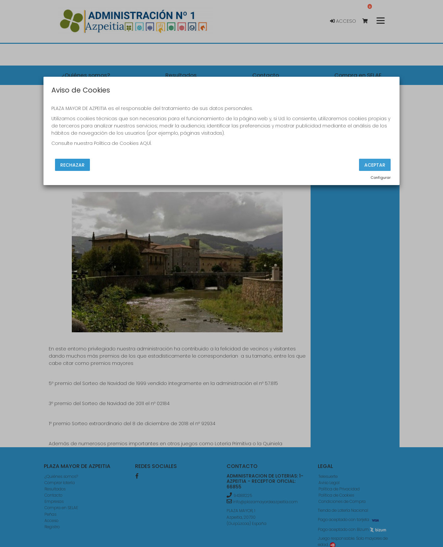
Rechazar (72, 165)
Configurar (381, 177)
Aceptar (374, 165)
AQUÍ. (146, 143)
